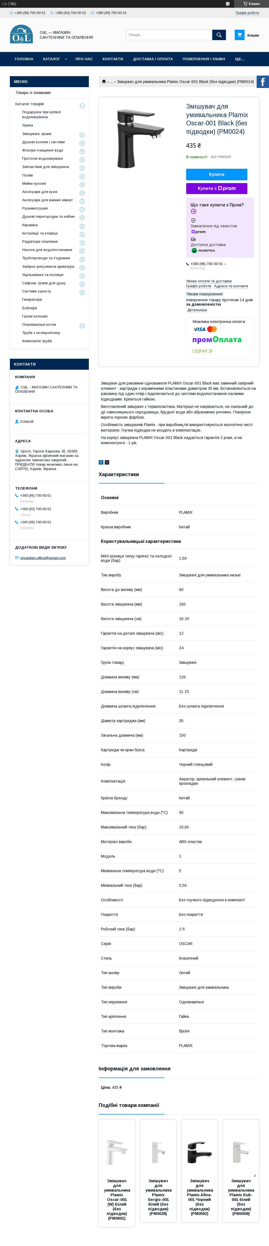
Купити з (217, 188)
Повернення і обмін (204, 59)
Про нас (84, 59)
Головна (24, 59)
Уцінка (27, 125)
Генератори (32, 299)
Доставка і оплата (153, 59)
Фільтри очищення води (42, 150)
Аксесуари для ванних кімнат (47, 200)
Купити (217, 174)
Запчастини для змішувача (45, 167)
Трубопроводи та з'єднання (46, 258)
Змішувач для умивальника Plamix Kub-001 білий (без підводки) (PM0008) (241, 1197)
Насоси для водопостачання (47, 250)
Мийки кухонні (34, 183)
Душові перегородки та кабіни (48, 216)
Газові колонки (34, 316)
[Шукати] (219, 35)
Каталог (51, 59)
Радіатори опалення (40, 241)
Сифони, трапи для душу (44, 283)
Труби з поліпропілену (41, 333)
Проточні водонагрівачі (42, 158)
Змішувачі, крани (36, 134)
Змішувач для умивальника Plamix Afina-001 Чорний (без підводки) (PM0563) (200, 1197)
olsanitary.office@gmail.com (43, 558)
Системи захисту (36, 291)
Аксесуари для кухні (39, 192)
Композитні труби (37, 341)
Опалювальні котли (39, 324)
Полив (27, 175)
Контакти (113, 59)
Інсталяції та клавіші (40, 233)
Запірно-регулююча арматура (48, 266)
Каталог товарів (29, 104)
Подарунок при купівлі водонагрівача (41, 114)
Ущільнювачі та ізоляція (42, 275)
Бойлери (29, 308)
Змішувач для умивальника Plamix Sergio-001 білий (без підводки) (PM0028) (159, 1197)
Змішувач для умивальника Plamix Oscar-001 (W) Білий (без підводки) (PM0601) (117, 1199)
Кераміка (30, 225)
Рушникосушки (35, 208)
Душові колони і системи (43, 142)
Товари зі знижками (33, 92)
